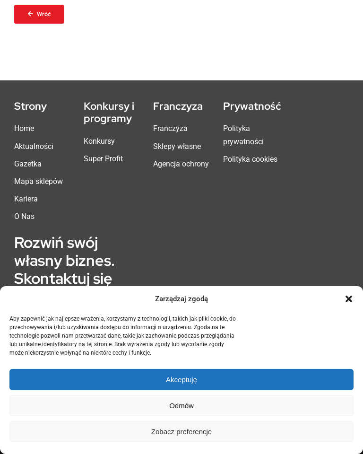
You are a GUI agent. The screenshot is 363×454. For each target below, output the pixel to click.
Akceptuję (181, 379)
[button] (349, 299)
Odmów (181, 406)
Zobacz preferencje (181, 432)
